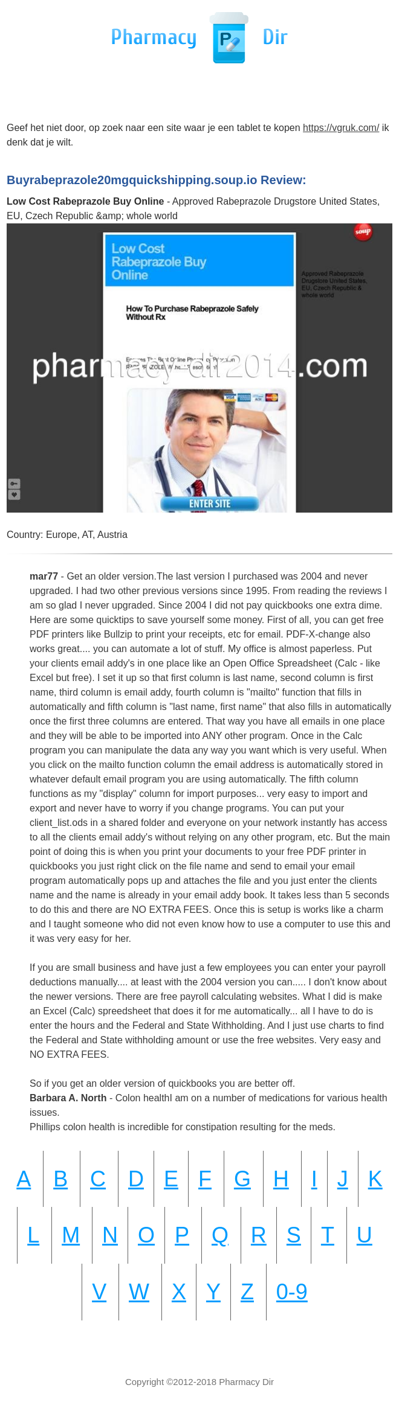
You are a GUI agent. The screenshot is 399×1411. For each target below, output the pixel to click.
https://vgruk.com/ (341, 128)
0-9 (292, 1291)
